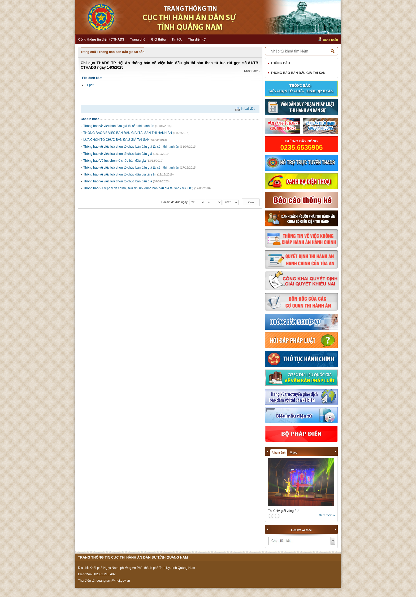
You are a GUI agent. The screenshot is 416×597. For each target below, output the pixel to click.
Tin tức (177, 39)
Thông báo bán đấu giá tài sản (121, 52)
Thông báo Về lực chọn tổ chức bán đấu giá (114, 161)
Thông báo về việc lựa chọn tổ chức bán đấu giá (117, 154)
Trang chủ (137, 39)
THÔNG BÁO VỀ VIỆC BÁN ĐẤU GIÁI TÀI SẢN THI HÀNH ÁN (127, 133)
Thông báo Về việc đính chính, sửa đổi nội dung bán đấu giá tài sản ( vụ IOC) (138, 188)
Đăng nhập (330, 39)
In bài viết (248, 109)
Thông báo (280, 63)
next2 (277, 516)
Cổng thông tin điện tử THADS (101, 39)
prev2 (271, 516)
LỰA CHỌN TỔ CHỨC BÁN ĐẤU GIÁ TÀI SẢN (116, 140)
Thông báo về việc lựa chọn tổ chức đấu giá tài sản (119, 174)
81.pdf (89, 85)
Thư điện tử (196, 39)
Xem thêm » (327, 515)
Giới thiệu (158, 39)
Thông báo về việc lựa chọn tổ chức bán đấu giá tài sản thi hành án (131, 146)
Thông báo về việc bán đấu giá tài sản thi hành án (118, 126)
